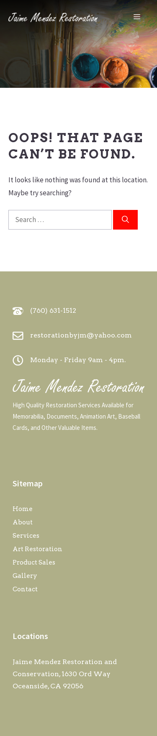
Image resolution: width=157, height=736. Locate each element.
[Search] (125, 220)
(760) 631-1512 (53, 310)
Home (23, 509)
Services (26, 535)
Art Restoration (37, 549)
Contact (25, 589)
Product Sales (34, 562)
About (23, 522)
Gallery (25, 576)
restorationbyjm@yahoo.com (81, 335)
